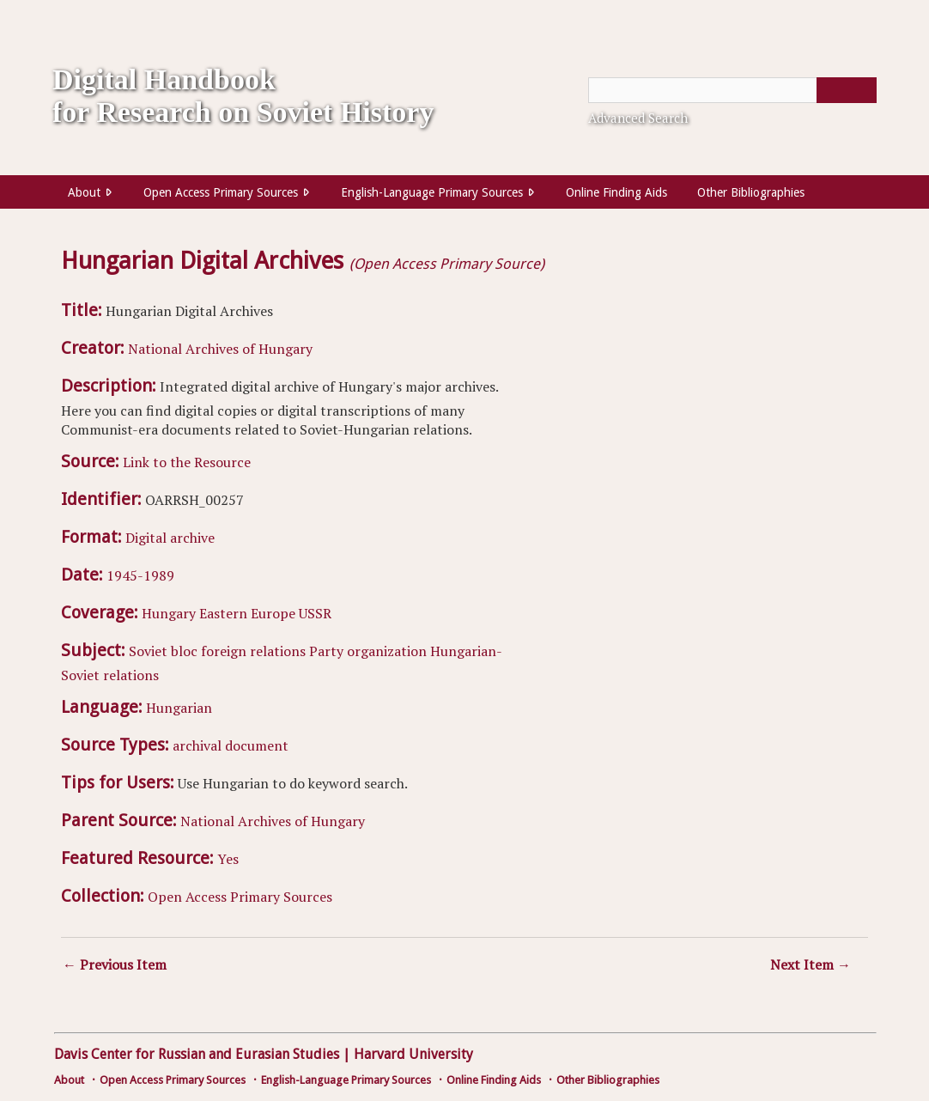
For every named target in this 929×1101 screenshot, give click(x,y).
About (84, 192)
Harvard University (413, 1054)
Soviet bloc (163, 651)
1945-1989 (140, 575)
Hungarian (179, 707)
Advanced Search (638, 117)
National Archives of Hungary (220, 348)
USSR (315, 613)
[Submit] (847, 90)
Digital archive (170, 537)
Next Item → (810, 964)
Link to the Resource (187, 462)
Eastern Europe (247, 613)
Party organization (368, 651)
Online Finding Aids (616, 192)
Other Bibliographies (751, 192)
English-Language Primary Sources (432, 192)
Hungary (169, 613)
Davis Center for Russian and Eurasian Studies (196, 1054)
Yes (228, 858)
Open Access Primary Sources (220, 192)
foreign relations (253, 651)
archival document (230, 745)
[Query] (732, 90)
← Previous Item (115, 964)
